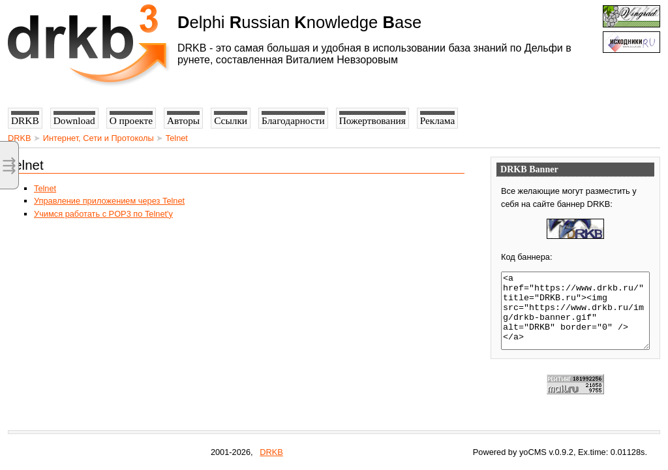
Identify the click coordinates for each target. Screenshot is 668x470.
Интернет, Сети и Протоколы (98, 138)
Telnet (177, 138)
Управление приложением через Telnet (109, 201)
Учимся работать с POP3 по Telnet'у (103, 214)
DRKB (19, 138)
